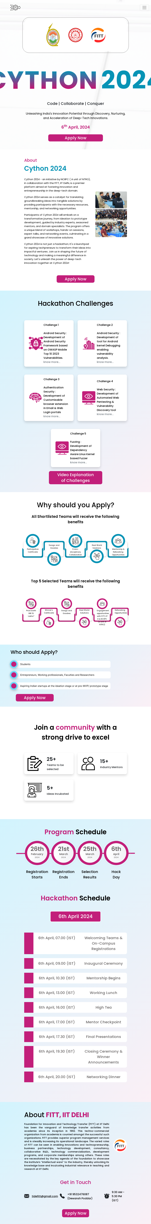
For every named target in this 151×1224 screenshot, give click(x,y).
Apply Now (75, 279)
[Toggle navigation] (144, 7)
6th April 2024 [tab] (75, 916)
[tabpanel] (75, 1003)
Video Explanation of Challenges (75, 477)
